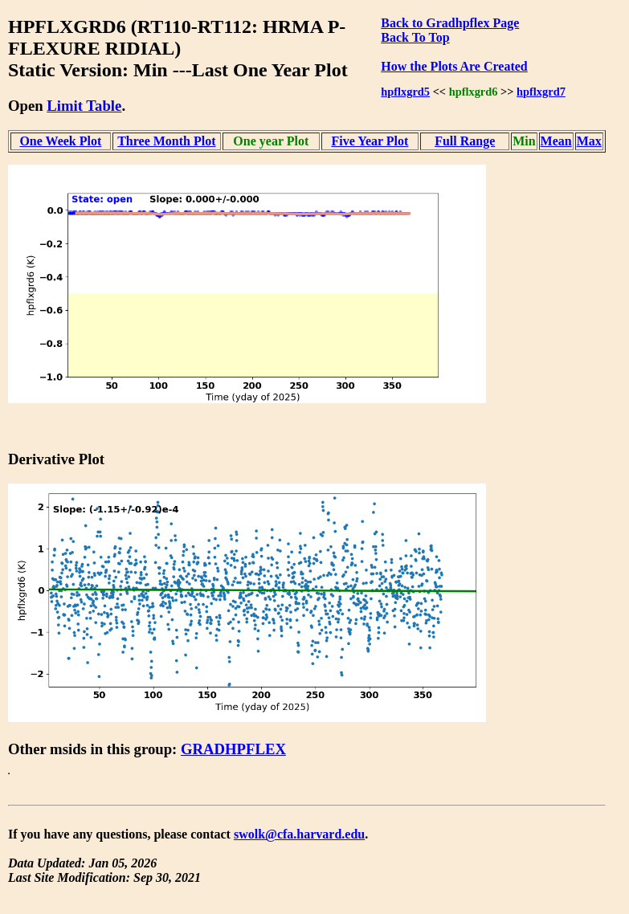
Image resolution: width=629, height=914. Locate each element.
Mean (556, 141)
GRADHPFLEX (233, 749)
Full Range (465, 141)
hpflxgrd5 (405, 91)
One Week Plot (60, 141)
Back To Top (415, 37)
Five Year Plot (369, 141)
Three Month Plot (166, 141)
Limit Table (84, 105)
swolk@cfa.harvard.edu (299, 834)
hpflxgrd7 (541, 91)
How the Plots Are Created (454, 66)
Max (589, 141)
